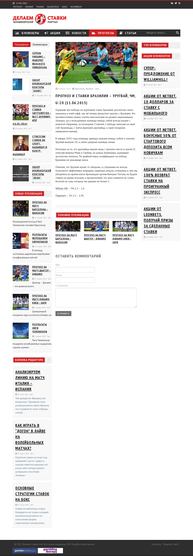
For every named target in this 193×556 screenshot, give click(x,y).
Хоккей (29, 7)
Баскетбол (53, 7)
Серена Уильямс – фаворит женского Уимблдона (39, 60)
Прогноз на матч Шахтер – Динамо (41, 270)
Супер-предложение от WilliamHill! (159, 73)
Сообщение (61, 285)
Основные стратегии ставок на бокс (32, 493)
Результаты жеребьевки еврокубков (40, 238)
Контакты (156, 544)
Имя (57, 264)
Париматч (60, 195)
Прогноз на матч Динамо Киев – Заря (41, 299)
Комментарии (40, 44)
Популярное (21, 44)
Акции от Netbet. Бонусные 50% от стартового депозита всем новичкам (160, 141)
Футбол (17, 7)
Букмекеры (27, 33)
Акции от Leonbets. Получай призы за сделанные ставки (158, 220)
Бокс (64, 7)
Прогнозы (103, 33)
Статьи (128, 33)
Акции (52, 33)
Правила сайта (171, 544)
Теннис (40, 7)
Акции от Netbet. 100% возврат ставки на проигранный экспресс (160, 181)
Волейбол (76, 7)
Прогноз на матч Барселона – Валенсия (66, 239)
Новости (76, 33)
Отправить (63, 313)
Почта (58, 275)
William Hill (61, 188)
